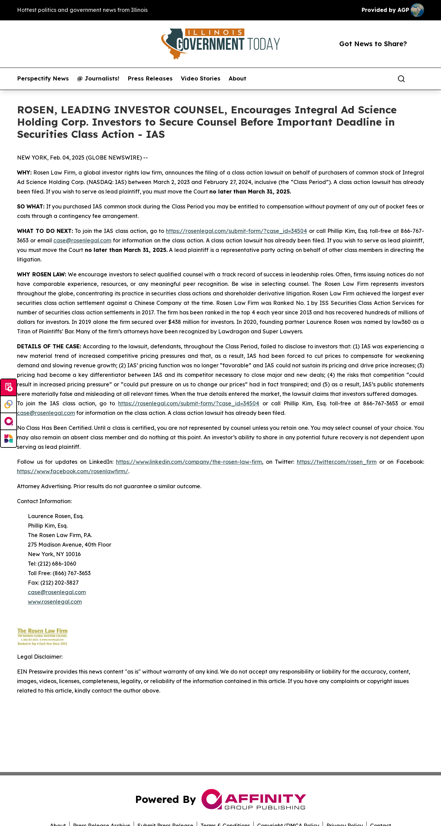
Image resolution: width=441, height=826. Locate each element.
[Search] (401, 79)
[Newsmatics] (8, 438)
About (237, 78)
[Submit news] (8, 387)
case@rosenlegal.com (82, 240)
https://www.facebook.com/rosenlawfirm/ (72, 471)
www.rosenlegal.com (55, 601)
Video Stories (200, 78)
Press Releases (150, 78)
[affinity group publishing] (8, 421)
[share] (419, 79)
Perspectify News (43, 78)
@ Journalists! (98, 78)
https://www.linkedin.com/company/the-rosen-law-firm (189, 461)
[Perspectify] (8, 404)
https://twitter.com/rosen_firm (337, 461)
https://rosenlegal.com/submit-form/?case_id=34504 (236, 230)
